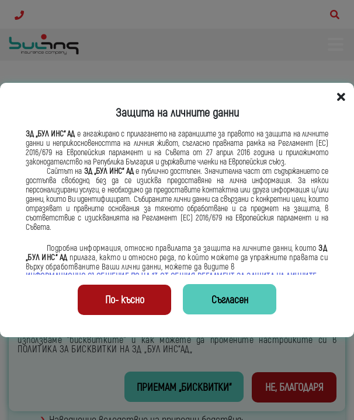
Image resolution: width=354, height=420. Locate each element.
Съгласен (229, 300)
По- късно (124, 300)
